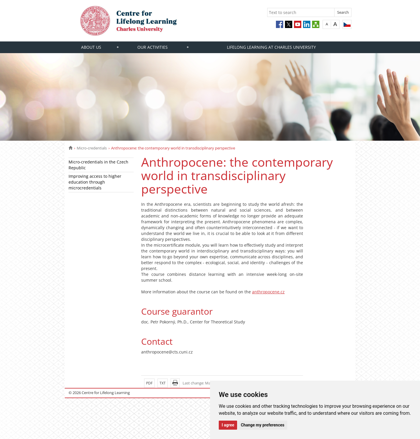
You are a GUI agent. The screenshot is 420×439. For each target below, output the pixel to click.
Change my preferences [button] (262, 425)
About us (91, 47)
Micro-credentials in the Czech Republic (98, 164)
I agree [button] (228, 425)
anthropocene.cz (268, 292)
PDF (149, 383)
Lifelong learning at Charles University (271, 47)
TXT (163, 383)
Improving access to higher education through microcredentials (95, 182)
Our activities (152, 47)
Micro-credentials (92, 148)
